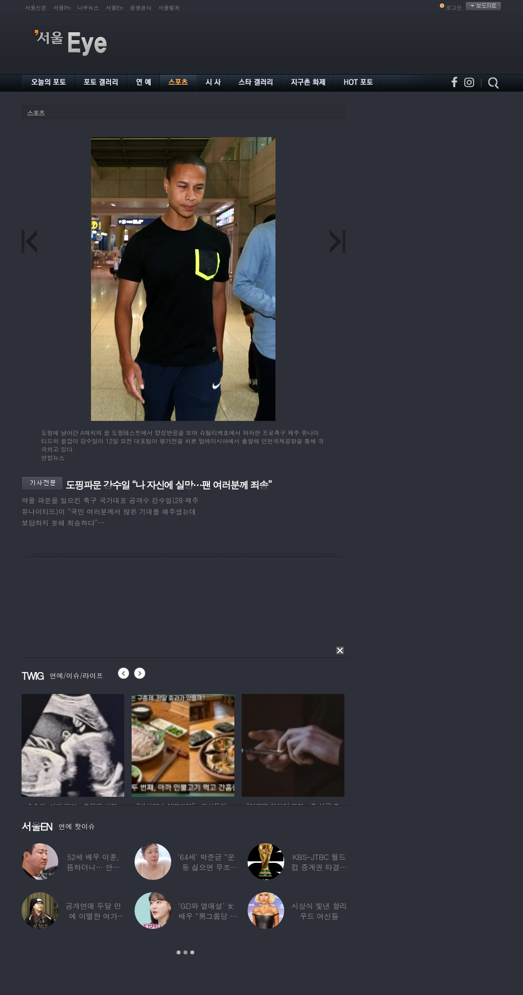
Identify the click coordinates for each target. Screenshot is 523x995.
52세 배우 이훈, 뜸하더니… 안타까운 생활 (93, 867)
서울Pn (61, 7)
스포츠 (36, 112)
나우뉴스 (88, 7)
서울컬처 (169, 7)
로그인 (454, 7)
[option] (73, 744)
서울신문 (35, 7)
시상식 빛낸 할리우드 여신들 (319, 911)
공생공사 (141, 7)
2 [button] (185, 952)
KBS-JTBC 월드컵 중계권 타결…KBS (319, 867)
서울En (114, 7)
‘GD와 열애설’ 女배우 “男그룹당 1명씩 (206, 916)
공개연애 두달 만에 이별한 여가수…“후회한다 (93, 916)
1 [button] (179, 952)
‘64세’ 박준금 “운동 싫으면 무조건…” (206, 867)
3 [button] (192, 952)
